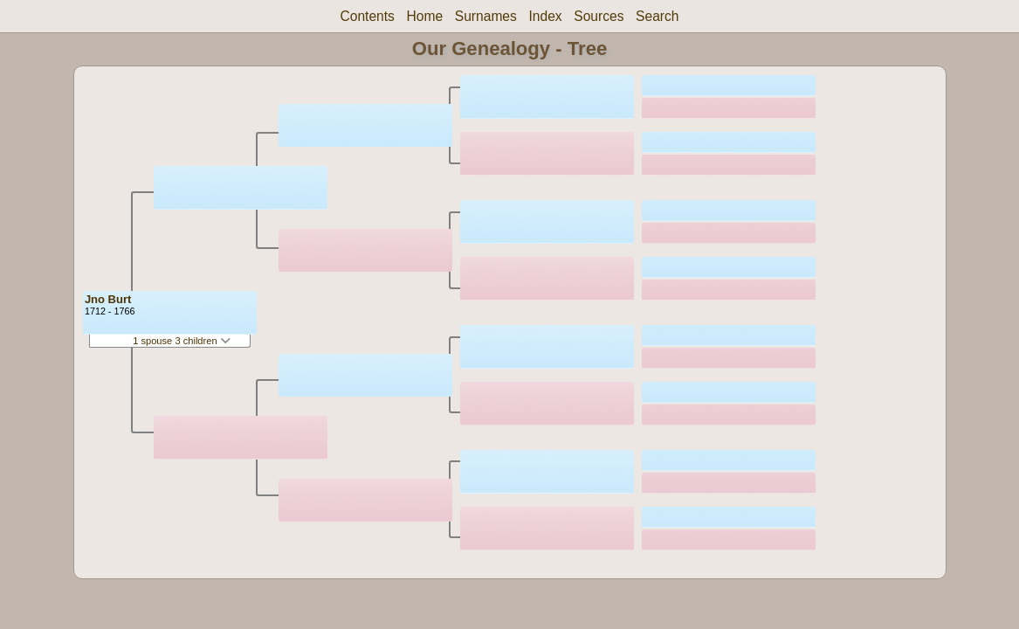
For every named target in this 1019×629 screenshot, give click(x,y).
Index (544, 16)
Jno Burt (108, 299)
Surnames (486, 16)
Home (425, 16)
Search (657, 16)
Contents (367, 16)
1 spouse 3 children (182, 340)
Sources (598, 16)
